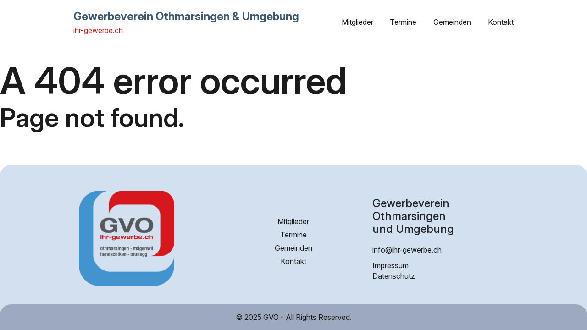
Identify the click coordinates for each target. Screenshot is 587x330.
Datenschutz (393, 275)
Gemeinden (452, 22)
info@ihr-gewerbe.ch (407, 249)
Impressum (390, 265)
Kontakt (501, 22)
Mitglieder (357, 22)
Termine (403, 22)
